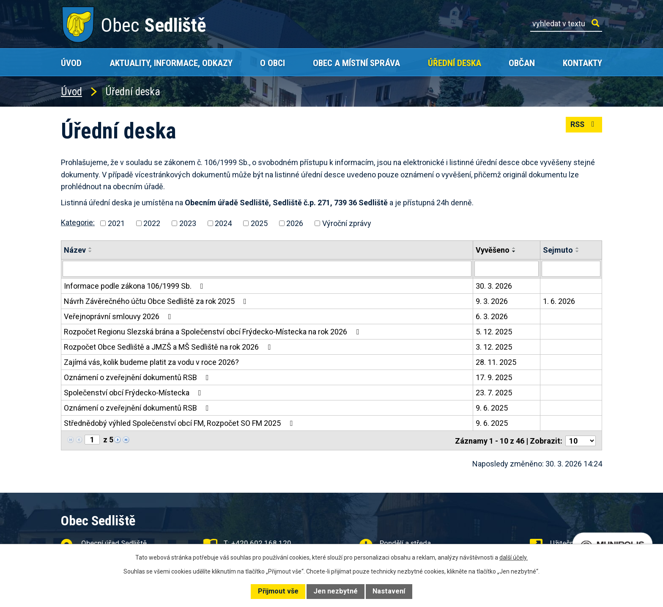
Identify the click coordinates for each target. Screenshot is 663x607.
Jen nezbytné (335, 591)
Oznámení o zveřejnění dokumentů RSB (138, 377)
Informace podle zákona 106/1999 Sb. (135, 285)
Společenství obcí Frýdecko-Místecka (134, 392)
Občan (522, 63)
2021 (116, 223)
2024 (223, 223)
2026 (294, 223)
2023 (187, 223)
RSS (584, 125)
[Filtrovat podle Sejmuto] (571, 269)
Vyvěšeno (493, 250)
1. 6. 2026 (559, 301)
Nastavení (389, 591)
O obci (272, 63)
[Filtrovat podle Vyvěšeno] (506, 269)
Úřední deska (454, 63)
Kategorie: (78, 222)
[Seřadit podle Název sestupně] (90, 251)
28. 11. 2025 (496, 362)
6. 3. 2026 (492, 316)
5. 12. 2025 (494, 331)
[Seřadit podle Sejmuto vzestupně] (577, 248)
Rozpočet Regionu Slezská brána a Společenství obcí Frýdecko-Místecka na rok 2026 (213, 331)
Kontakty (582, 63)
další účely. (513, 557)
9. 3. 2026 (492, 301)
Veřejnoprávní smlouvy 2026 (119, 316)
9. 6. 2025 (492, 407)
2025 (259, 223)
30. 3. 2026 (494, 285)
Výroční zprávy (346, 223)
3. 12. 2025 (494, 346)
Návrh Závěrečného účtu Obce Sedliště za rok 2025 (157, 301)
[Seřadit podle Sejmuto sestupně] (577, 251)
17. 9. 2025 (494, 377)
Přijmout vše (278, 591)
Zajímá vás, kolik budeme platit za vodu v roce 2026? (151, 362)
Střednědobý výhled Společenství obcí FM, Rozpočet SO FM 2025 (180, 423)
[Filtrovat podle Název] (267, 269)
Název (75, 250)
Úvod (71, 63)
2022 (151, 223)
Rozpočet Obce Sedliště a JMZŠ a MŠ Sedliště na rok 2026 (169, 346)
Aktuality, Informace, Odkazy (171, 63)
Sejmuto (558, 250)
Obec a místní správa (356, 63)
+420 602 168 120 (261, 542)
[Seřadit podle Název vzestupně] (90, 248)
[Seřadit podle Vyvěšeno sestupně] (514, 251)
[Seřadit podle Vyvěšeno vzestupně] (514, 248)
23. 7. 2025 (494, 392)
